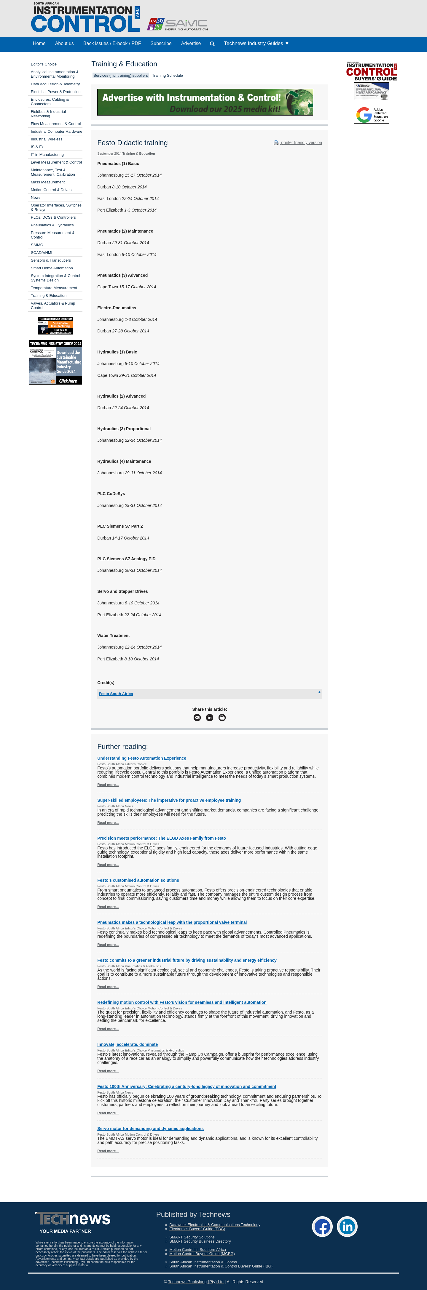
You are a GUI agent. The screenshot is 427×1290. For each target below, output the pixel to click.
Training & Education (48, 295)
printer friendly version (297, 142)
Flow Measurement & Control (56, 123)
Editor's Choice (44, 64)
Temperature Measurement (54, 288)
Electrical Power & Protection (56, 91)
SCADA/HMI (41, 252)
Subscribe (161, 43)
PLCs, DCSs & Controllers (53, 217)
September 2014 (109, 153)
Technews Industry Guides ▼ (256, 43)
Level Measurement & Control (56, 162)
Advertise (191, 43)
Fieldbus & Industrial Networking (48, 113)
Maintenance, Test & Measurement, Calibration (53, 172)
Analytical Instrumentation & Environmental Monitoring (55, 74)
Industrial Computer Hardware (56, 131)
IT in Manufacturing (47, 154)
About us (64, 43)
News (36, 197)
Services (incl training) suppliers (120, 75)
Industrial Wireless (46, 139)
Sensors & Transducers (51, 260)
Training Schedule (167, 75)
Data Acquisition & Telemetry (55, 84)
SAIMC (37, 245)
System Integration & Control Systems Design (55, 277)
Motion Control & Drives (51, 190)
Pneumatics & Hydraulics (52, 225)
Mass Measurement (48, 182)
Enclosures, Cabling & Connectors (50, 101)
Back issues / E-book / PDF (112, 43)
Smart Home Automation (52, 268)
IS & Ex (37, 147)
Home (39, 43)
